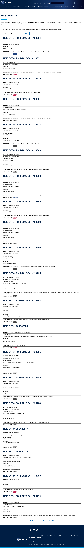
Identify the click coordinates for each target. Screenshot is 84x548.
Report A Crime (69, 3)
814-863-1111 (32, 537)
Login (48, 544)
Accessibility (49, 541)
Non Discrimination (41, 541)
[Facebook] (30, 530)
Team (61, 3)
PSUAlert (79, 3)
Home (54, 3)
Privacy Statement (32, 541)
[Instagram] (37, 530)
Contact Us (39, 537)
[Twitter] (34, 530)
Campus (15, 31)
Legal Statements (56, 541)
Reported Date (5, 31)
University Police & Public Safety (41, 3)
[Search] (81, 7)
